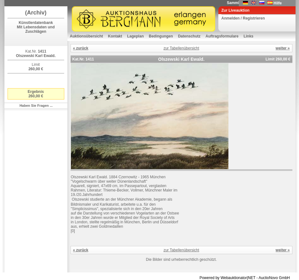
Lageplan (135, 36)
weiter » (283, 48)
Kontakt (115, 36)
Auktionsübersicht (86, 36)
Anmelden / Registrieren (243, 18)
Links (248, 36)
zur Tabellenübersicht (181, 48)
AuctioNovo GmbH (274, 278)
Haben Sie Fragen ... (36, 105)
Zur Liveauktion (235, 10)
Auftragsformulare (222, 36)
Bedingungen (161, 36)
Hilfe (277, 3)
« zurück (81, 48)
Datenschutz (189, 36)
